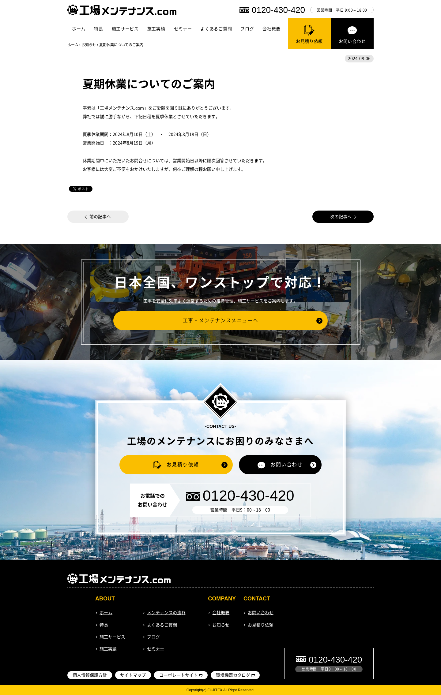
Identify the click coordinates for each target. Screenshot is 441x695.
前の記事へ (100, 217)
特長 (98, 29)
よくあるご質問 (216, 29)
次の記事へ (341, 217)
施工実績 (156, 29)
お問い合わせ (260, 613)
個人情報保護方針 (90, 675)
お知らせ (88, 45)
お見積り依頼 (260, 625)
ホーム (78, 29)
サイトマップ (133, 675)
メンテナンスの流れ (166, 613)
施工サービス (125, 29)
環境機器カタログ (233, 675)
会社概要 (271, 29)
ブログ (247, 29)
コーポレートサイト (178, 675)
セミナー (183, 29)
